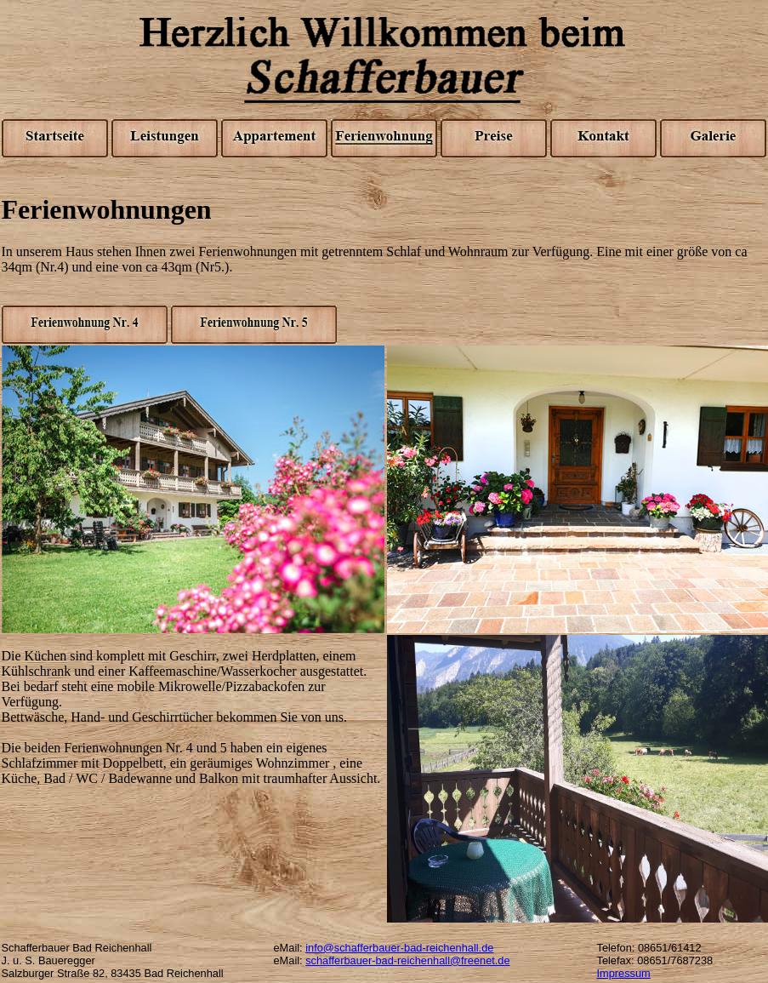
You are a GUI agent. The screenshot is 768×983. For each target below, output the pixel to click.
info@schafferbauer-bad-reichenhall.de (399, 947)
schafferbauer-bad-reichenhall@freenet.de (407, 960)
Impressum (624, 973)
